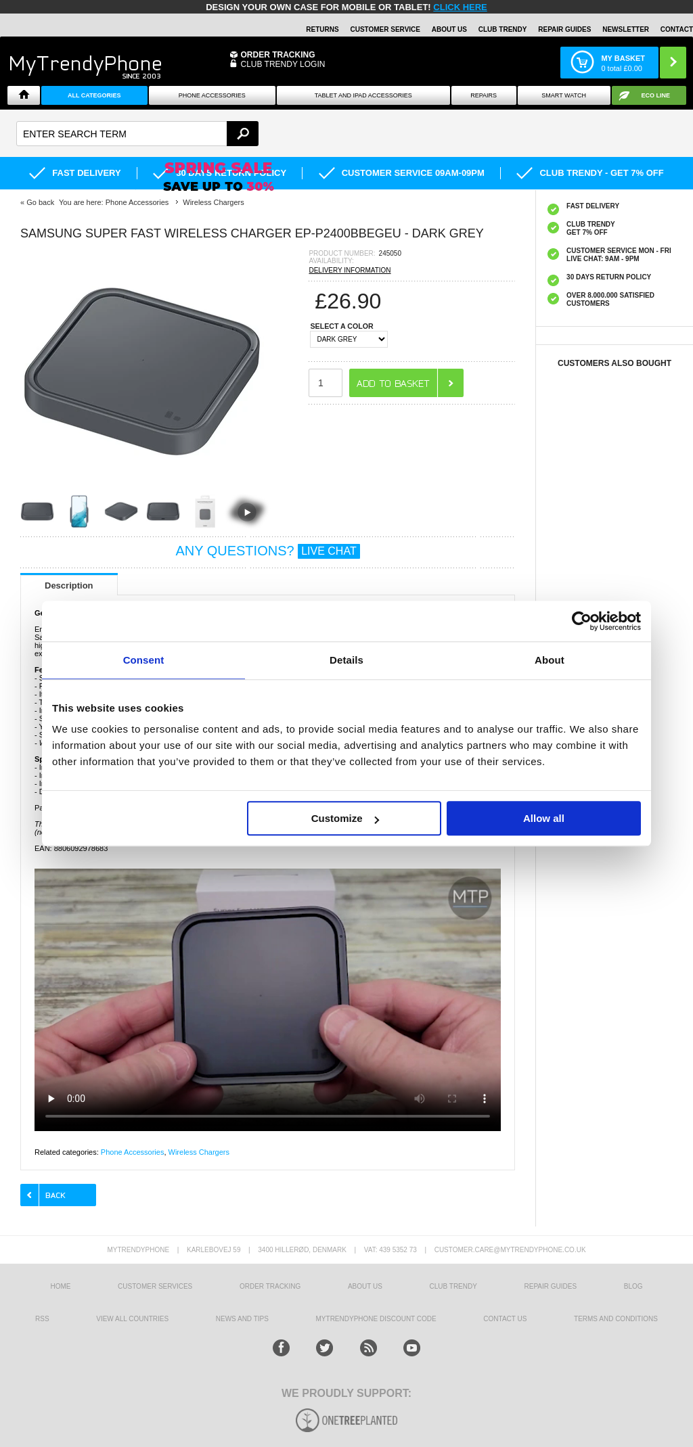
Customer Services (155, 1286)
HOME (60, 1286)
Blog (633, 1286)
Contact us (505, 1319)
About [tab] (549, 660)
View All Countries (132, 1319)
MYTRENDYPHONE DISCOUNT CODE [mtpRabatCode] (376, 1319)
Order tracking (270, 1286)
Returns (322, 29)
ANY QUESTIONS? (267, 550)
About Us (449, 29)
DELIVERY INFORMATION (349, 270)
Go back (40, 202)
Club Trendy (502, 29)
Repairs (483, 95)
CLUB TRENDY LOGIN (282, 64)
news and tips (242, 1319)
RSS (42, 1319)
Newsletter (625, 29)
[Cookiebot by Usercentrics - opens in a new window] (581, 621)
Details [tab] (346, 660)
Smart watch (563, 95)
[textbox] (137, 133)
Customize (345, 818)
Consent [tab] (143, 660)
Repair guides (564, 29)
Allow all (543, 818)
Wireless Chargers (199, 1152)
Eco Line (656, 95)
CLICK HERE (460, 7)
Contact (677, 29)
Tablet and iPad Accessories (363, 95)
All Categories (94, 95)
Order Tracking (277, 55)
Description (69, 585)
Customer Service (385, 29)
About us (365, 1286)
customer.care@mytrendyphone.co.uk (510, 1250)
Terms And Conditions (616, 1319)
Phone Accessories (212, 95)
